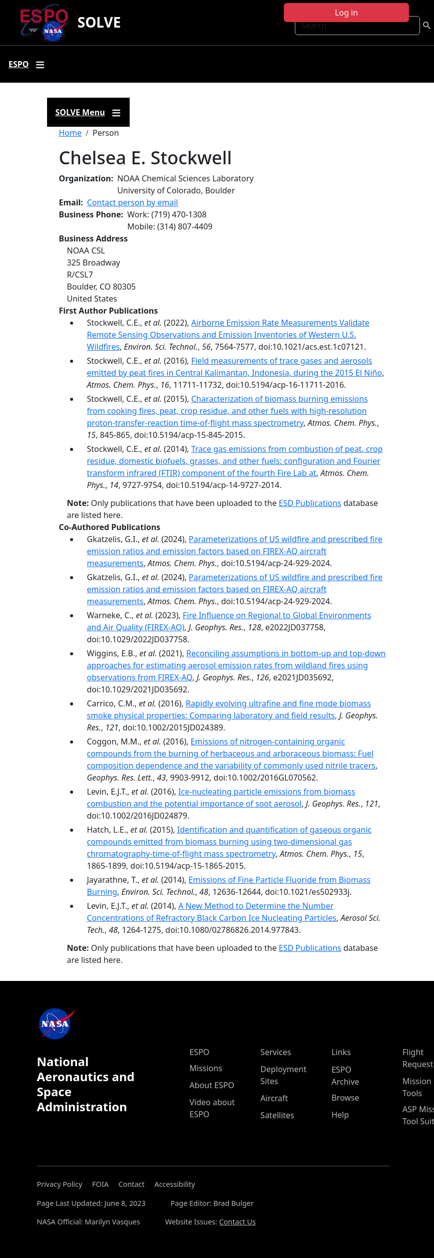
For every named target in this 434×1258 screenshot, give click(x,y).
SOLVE (99, 22)
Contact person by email (132, 202)
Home (70, 132)
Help (340, 1114)
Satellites (277, 1115)
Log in (346, 12)
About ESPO (212, 1085)
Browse (345, 1097)
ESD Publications (310, 503)
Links (341, 1052)
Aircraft (274, 1098)
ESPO (200, 1052)
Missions (206, 1068)
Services (275, 1052)
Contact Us (237, 1221)
